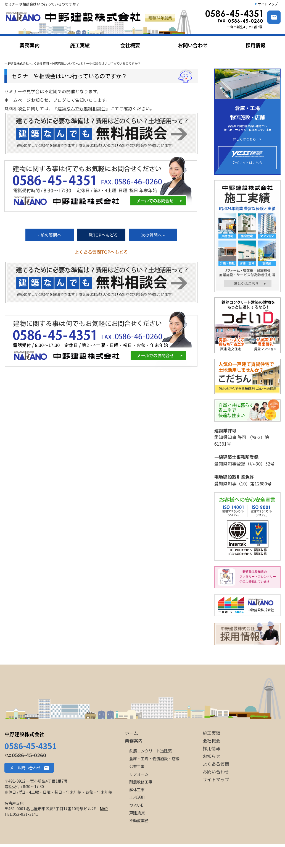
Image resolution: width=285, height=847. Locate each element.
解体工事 (137, 789)
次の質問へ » (153, 235)
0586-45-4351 (30, 745)
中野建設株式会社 (24, 734)
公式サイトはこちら (247, 158)
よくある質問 (216, 763)
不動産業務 (139, 820)
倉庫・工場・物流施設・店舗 (154, 758)
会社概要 (211, 740)
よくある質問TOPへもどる (101, 252)
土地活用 (137, 797)
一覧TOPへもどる (101, 235)
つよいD (136, 805)
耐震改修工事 (140, 782)
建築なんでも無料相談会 (81, 108)
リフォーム (139, 774)
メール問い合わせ (25, 767)
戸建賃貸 (137, 812)
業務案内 (133, 740)
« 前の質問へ (49, 235)
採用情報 (211, 748)
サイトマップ (268, 3)
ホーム (131, 733)
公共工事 (137, 766)
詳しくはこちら (244, 139)
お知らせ (211, 756)
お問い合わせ (216, 771)
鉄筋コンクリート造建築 (150, 751)
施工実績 (211, 733)
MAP (104, 808)
